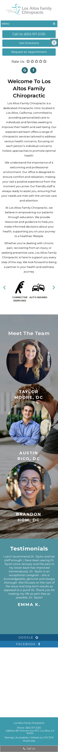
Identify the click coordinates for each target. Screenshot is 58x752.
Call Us (29, 748)
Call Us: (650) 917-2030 (29, 34)
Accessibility (22, 737)
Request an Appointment (29, 52)
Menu (5, 23)
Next (54, 287)
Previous (4, 287)
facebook (29, 644)
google (29, 637)
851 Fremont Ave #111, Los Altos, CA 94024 (34, 732)
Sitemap (9, 737)
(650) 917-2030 (33, 727)
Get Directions (29, 43)
